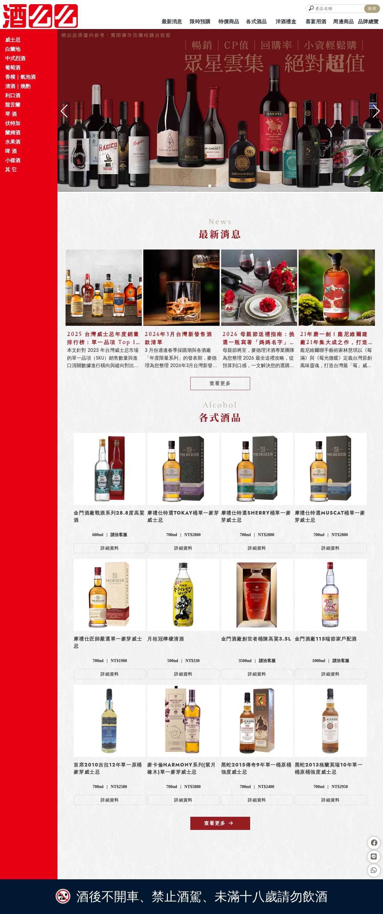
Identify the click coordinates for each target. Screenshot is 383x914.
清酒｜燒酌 (18, 86)
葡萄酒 (12, 67)
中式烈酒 (15, 58)
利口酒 (12, 95)
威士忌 (12, 39)
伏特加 (12, 123)
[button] (209, 185)
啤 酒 (11, 151)
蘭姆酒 (12, 132)
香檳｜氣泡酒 (20, 76)
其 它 (11, 169)
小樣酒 (12, 160)
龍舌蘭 (12, 104)
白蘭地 (12, 49)
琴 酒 (11, 114)
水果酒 (12, 141)
